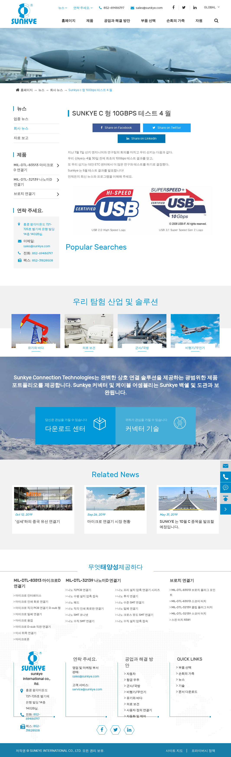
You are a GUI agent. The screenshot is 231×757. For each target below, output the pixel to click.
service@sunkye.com (87, 689)
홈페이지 (68, 21)
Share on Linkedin (142, 138)
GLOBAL (210, 7)
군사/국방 (142, 348)
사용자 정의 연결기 (139, 710)
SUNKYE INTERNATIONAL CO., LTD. (55, 751)
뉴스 (62, 8)
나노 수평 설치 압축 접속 (82, 596)
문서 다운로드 (188, 692)
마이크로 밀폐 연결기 (28, 614)
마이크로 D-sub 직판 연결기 (32, 627)
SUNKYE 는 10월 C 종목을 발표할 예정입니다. (187, 524)
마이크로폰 (21, 639)
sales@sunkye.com (149, 8)
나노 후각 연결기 (127, 596)
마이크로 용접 (23, 620)
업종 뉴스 (21, 119)
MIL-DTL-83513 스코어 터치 (188, 601)
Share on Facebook (116, 128)
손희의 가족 (175, 21)
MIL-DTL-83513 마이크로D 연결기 (33, 167)
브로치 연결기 (24, 194)
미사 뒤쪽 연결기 (25, 633)
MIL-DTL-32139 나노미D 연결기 (33, 182)
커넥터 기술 (142, 429)
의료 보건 (89, 348)
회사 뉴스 (56, 90)
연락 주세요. (83, 8)
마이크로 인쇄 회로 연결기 (31, 601)
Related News (115, 474)
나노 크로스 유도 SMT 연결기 (134, 615)
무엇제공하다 (115, 567)
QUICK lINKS (189, 659)
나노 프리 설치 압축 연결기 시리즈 (138, 590)
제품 (89, 21)
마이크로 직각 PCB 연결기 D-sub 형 (37, 608)
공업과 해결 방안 (117, 21)
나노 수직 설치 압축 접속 (132, 621)
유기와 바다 (36, 348)
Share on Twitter (167, 128)
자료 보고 (21, 138)
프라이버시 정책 (203, 751)
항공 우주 (133, 680)
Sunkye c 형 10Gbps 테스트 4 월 (90, 90)
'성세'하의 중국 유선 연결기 (37, 522)
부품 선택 (148, 21)
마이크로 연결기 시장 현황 (108, 522)
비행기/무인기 (195, 348)
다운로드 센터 (65, 429)
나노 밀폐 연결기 (127, 608)
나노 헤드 (72, 602)
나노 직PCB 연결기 (78, 590)
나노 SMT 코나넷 (77, 615)
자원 (198, 21)
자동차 (131, 674)
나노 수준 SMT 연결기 (130, 602)
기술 (182, 686)
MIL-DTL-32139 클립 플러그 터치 (191, 607)
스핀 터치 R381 (180, 620)
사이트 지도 (174, 751)
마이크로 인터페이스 (27, 595)
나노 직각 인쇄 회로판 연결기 (85, 608)
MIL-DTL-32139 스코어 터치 (188, 613)
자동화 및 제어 (136, 716)
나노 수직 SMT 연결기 (80, 621)
